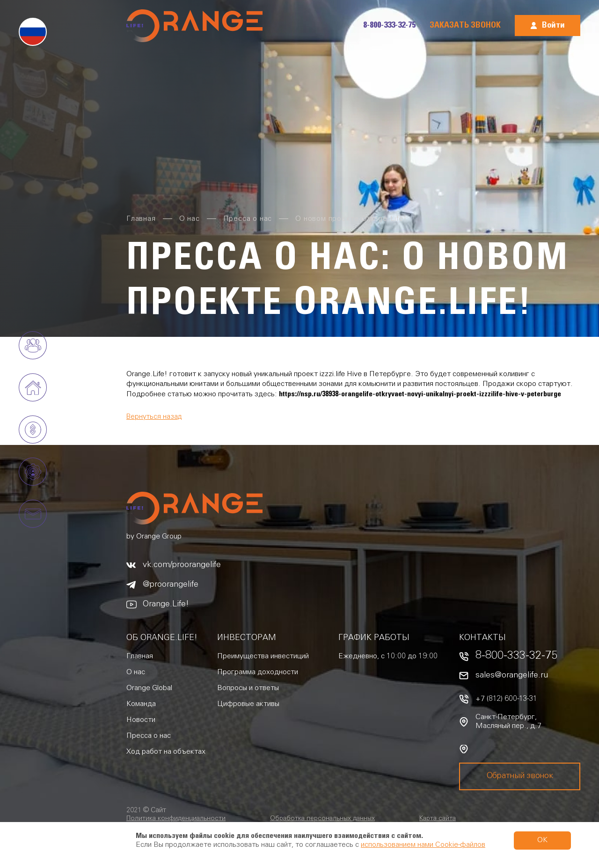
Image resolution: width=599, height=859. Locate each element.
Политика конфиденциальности (176, 818)
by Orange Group (154, 536)
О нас (135, 672)
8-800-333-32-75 (389, 25)
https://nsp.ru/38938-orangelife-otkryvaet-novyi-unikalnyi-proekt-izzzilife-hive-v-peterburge (420, 394)
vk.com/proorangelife (182, 565)
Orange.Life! (166, 604)
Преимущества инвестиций (263, 656)
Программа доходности (257, 672)
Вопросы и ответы (248, 688)
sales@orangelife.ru (511, 675)
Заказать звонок (465, 25)
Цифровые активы (248, 704)
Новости (140, 720)
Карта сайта (437, 818)
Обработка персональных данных (322, 818)
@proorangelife (170, 585)
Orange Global (149, 688)
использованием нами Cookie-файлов (423, 845)
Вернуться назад (154, 417)
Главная (139, 656)
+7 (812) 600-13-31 (506, 699)
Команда (141, 704)
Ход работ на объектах (165, 752)
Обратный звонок (520, 776)
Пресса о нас (148, 736)
